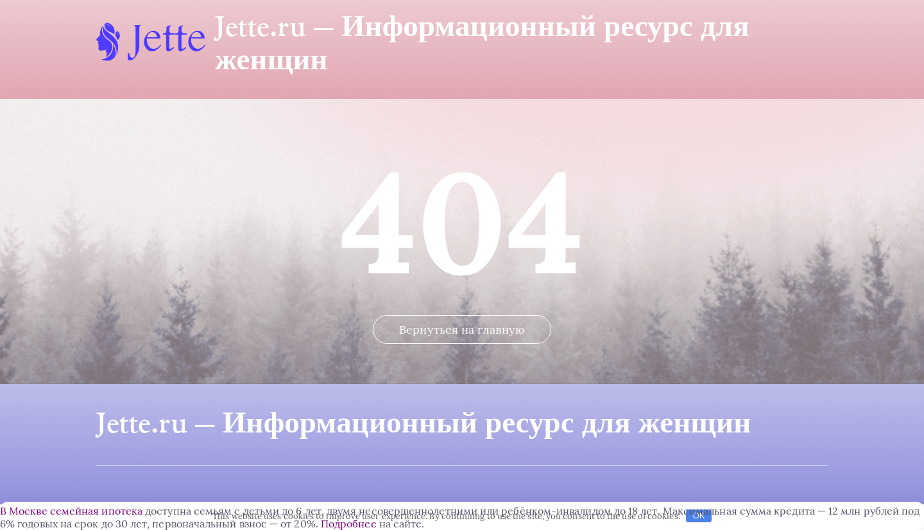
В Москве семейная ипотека (71, 510)
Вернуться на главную (462, 329)
